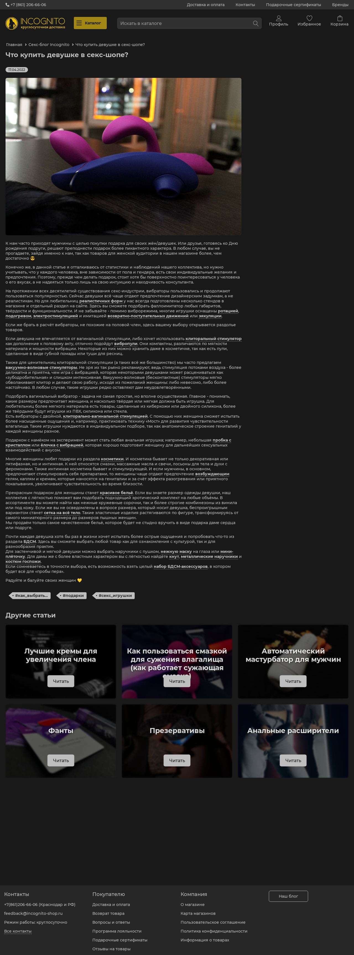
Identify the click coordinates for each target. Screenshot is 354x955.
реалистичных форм (101, 295)
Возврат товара (108, 909)
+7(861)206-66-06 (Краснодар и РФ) (40, 900)
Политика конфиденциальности (214, 927)
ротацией (228, 305)
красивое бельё (116, 487)
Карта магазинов (198, 909)
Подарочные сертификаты (293, 4)
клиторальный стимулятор (214, 333)
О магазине (193, 900)
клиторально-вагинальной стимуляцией (105, 411)
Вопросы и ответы (111, 918)
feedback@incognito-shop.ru (33, 909)
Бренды (340, 4)
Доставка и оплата (206, 4)
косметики (112, 453)
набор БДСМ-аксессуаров (181, 561)
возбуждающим (212, 468)
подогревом (18, 310)
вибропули (125, 338)
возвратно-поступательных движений (148, 310)
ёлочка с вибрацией (62, 440)
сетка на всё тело (62, 507)
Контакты (245, 4)
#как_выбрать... (31, 590)
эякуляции (210, 310)
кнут (174, 551)
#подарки (73, 590)
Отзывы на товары (111, 944)
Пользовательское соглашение (213, 918)
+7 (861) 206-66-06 (26, 4)
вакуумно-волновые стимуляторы (41, 362)
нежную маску (176, 546)
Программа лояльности (117, 927)
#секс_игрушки (115, 590)
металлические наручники (209, 551)
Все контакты (18, 927)
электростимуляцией (55, 310)
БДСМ (30, 536)
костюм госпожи (23, 556)
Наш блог (288, 892)
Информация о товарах (205, 935)
